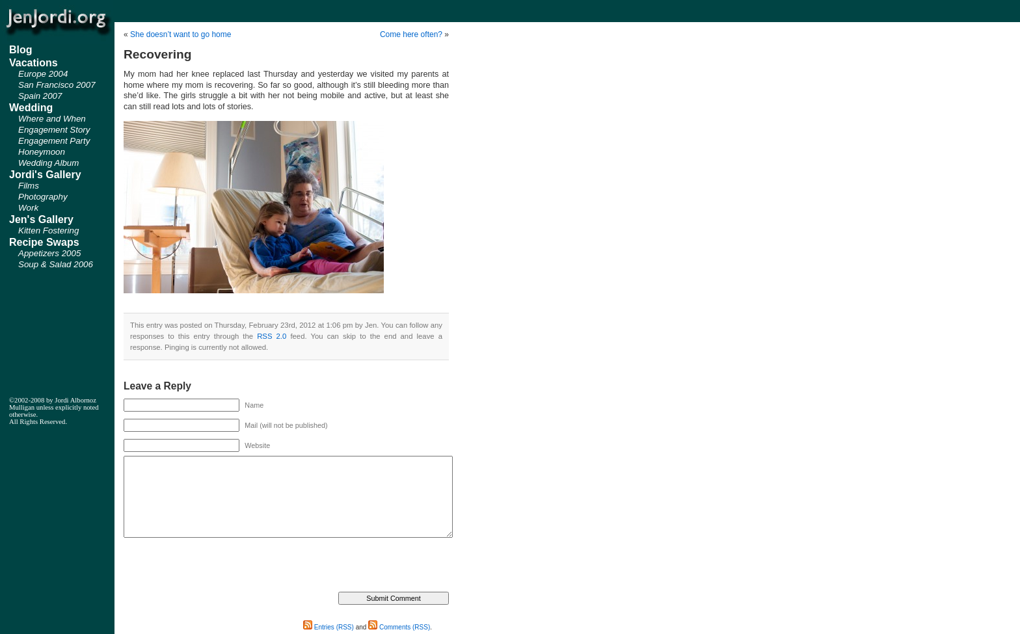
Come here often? (411, 34)
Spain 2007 (40, 96)
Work (28, 208)
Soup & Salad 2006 (55, 264)
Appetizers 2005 (49, 253)
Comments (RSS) (399, 627)
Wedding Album (48, 163)
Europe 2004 (43, 74)
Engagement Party (54, 141)
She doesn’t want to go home (180, 34)
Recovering (158, 54)
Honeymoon (41, 152)
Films (28, 186)
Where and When (52, 119)
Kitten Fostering (48, 230)
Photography (43, 197)
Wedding (31, 107)
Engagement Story (54, 130)
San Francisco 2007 (57, 85)
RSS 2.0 (271, 336)
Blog (21, 49)
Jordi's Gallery (45, 174)
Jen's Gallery (41, 219)
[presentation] (222, 566)
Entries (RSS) (328, 627)
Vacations (33, 62)
